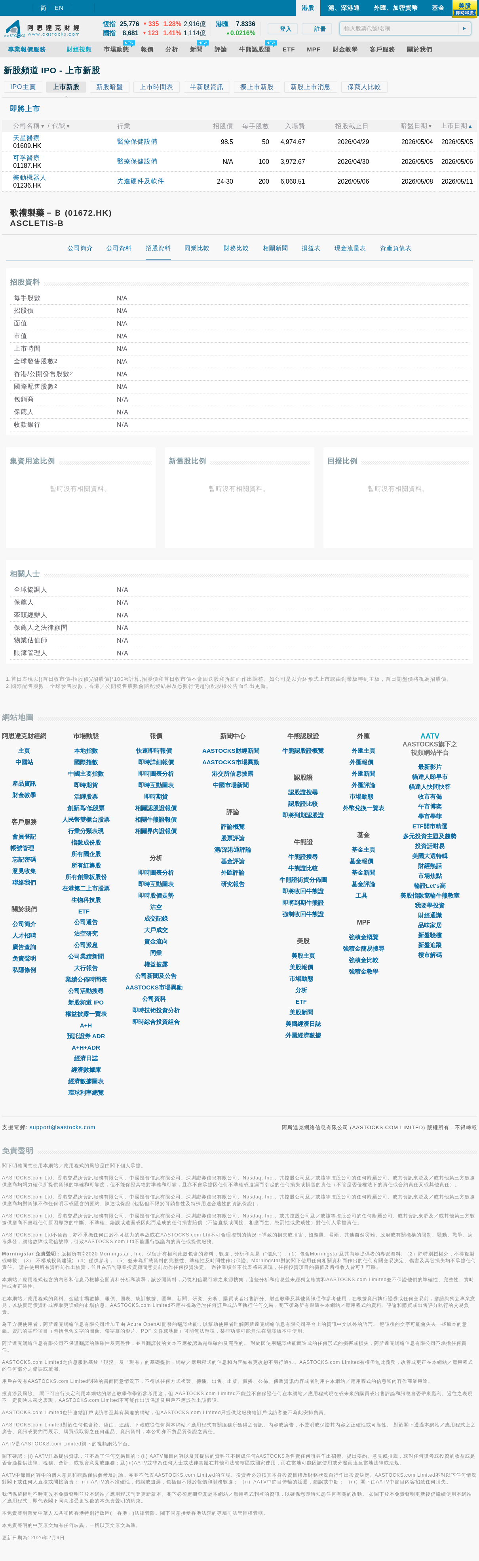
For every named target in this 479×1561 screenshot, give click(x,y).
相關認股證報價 (156, 808)
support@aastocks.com (63, 1127)
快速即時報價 (156, 750)
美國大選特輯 (430, 856)
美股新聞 (303, 1012)
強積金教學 (363, 971)
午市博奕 (430, 806)
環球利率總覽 (86, 1092)
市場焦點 (430, 875)
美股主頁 (303, 955)
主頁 (24, 750)
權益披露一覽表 (86, 1013)
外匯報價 (363, 762)
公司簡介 (24, 924)
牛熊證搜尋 (303, 856)
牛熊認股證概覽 (303, 750)
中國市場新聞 (233, 785)
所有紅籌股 (86, 865)
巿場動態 (363, 796)
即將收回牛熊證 (303, 891)
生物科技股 (86, 899)
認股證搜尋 (303, 792)
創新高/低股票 (86, 808)
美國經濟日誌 (303, 1023)
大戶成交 (156, 930)
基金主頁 (363, 849)
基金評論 (233, 861)
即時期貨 (86, 785)
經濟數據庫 (86, 1069)
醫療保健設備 (137, 141)
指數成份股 (86, 842)
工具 (363, 895)
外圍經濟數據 (303, 1035)
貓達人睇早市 (430, 776)
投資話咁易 (430, 846)
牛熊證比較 (303, 868)
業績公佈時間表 (86, 979)
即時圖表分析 (156, 773)
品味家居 (430, 925)
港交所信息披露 (232, 773)
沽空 (156, 907)
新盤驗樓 (430, 935)
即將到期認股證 (303, 815)
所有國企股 (86, 854)
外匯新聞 (363, 773)
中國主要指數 (86, 773)
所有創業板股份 (86, 877)
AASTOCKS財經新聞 (232, 750)
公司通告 (86, 922)
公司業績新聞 (86, 956)
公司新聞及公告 (156, 975)
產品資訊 (24, 783)
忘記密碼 (24, 859)
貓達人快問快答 (429, 786)
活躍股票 (86, 796)
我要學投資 (430, 905)
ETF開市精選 (429, 826)
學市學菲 (430, 816)
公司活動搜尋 (86, 990)
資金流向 (156, 941)
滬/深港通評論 (232, 849)
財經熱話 (430, 865)
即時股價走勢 (156, 895)
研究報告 (233, 884)
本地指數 (86, 750)
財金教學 (24, 795)
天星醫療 (26, 138)
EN (59, 7)
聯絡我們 (24, 882)
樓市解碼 (430, 954)
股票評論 (233, 838)
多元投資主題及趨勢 (429, 836)
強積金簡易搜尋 (363, 948)
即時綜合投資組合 (156, 1021)
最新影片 (430, 766)
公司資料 (156, 998)
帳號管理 (24, 848)
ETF (85, 911)
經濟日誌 (86, 1058)
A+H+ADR (86, 1047)
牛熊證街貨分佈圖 (303, 879)
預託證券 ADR (86, 1036)
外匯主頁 (363, 750)
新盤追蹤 (430, 945)
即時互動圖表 (156, 785)
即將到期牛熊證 (303, 902)
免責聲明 (24, 958)
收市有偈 (430, 796)
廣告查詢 (24, 947)
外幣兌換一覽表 (363, 808)
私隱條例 (24, 970)
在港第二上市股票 (86, 888)
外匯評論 (233, 872)
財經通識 (430, 915)
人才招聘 (24, 935)
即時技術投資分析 (156, 1010)
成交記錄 (156, 918)
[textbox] (405, 28)
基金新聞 (363, 872)
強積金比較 (363, 960)
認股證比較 (303, 803)
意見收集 (24, 871)
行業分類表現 (86, 831)
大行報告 (86, 968)
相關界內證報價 (156, 831)
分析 (303, 990)
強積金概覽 (363, 937)
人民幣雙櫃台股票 (86, 819)
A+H (86, 1025)
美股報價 (303, 967)
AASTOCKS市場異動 (155, 987)
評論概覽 (233, 826)
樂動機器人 (30, 177)
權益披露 (156, 964)
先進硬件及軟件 (140, 181)
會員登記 (24, 836)
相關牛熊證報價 (156, 819)
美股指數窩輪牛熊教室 (430, 895)
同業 (156, 953)
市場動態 (303, 978)
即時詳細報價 (156, 762)
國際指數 (86, 762)
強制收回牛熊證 (303, 914)
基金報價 (363, 861)
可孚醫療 (26, 157)
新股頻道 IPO (86, 1002)
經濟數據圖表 (86, 1081)
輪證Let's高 (429, 885)
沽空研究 (86, 933)
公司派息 (86, 945)
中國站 (24, 762)
